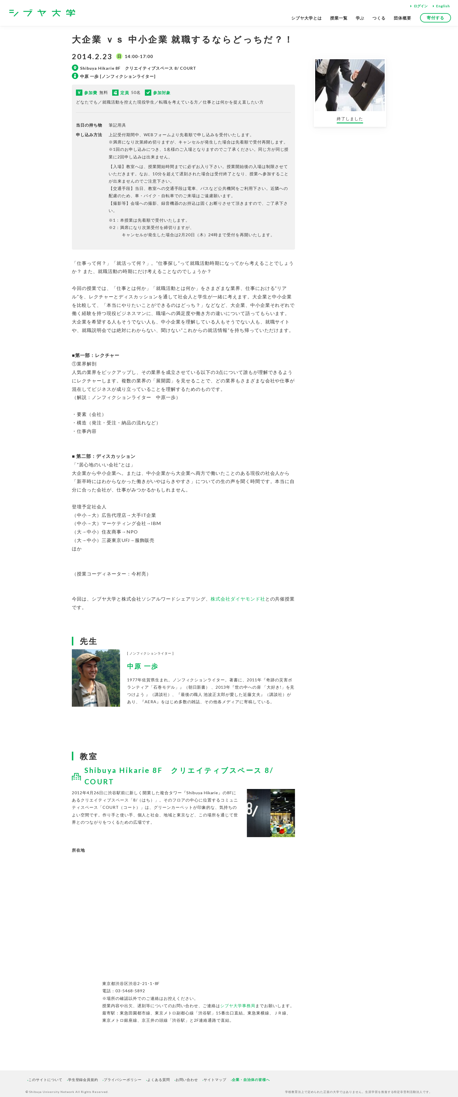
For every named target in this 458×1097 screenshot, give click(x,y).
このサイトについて (45, 1079)
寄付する (435, 17)
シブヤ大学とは (306, 17)
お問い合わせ (187, 1079)
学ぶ (360, 17)
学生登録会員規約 (83, 1079)
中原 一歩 (143, 666)
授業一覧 (339, 17)
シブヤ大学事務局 (237, 1005)
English (443, 6)
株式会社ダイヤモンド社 (238, 598)
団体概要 (402, 17)
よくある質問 (158, 1079)
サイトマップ (215, 1079)
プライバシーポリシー (123, 1079)
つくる (379, 17)
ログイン (421, 6)
